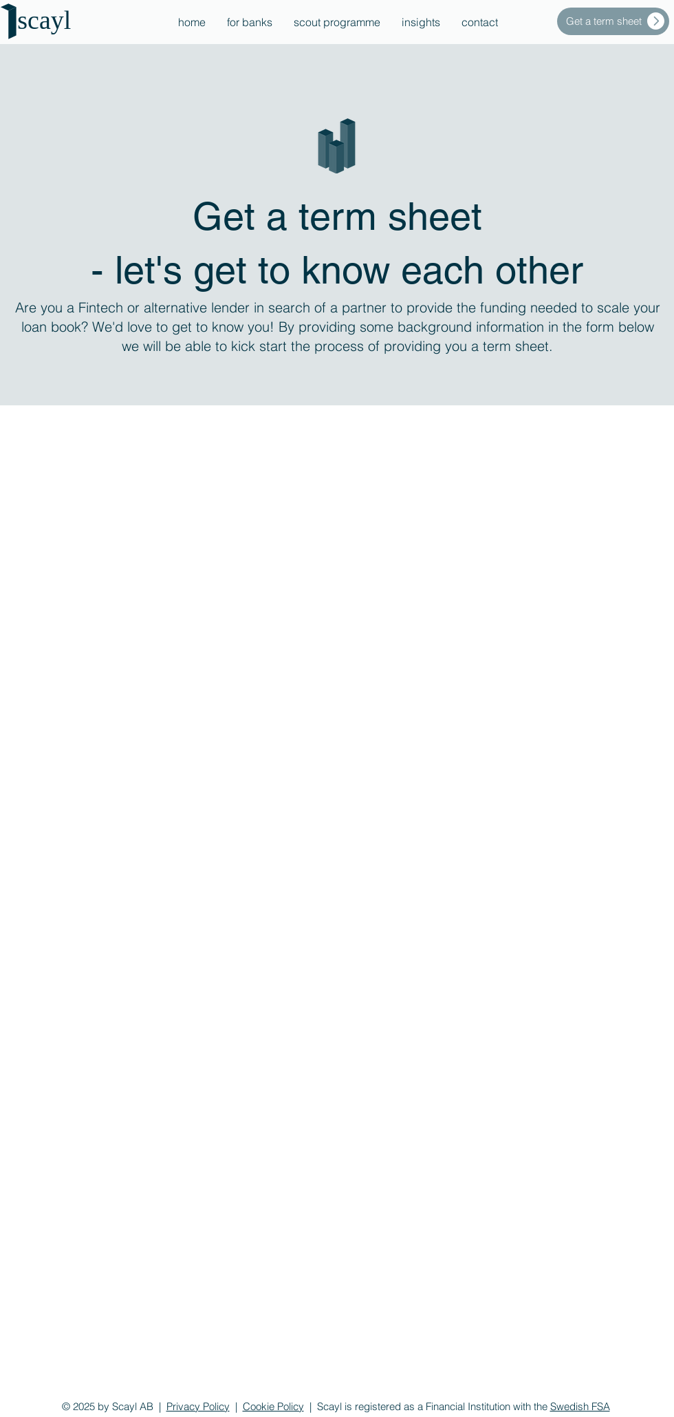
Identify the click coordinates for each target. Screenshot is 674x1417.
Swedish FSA (580, 1406)
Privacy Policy (198, 1406)
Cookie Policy (273, 1406)
